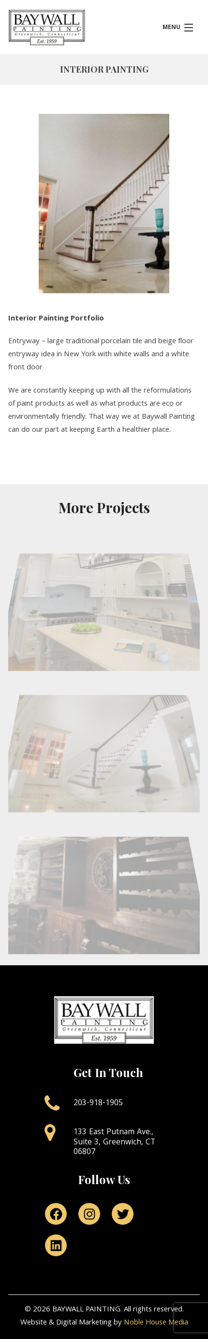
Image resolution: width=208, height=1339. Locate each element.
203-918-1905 (98, 1103)
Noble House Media (156, 1323)
